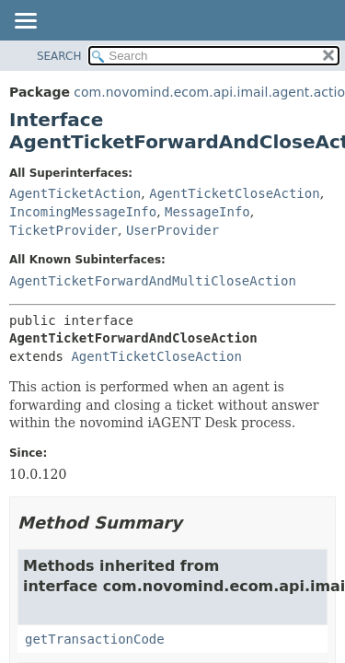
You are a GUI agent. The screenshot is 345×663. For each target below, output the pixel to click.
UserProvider (172, 230)
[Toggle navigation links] (24, 22)
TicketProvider (63, 230)
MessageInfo (207, 211)
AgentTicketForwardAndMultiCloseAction (152, 280)
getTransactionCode (95, 639)
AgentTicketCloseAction (234, 193)
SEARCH (59, 56)
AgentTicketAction (75, 193)
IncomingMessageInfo (82, 211)
